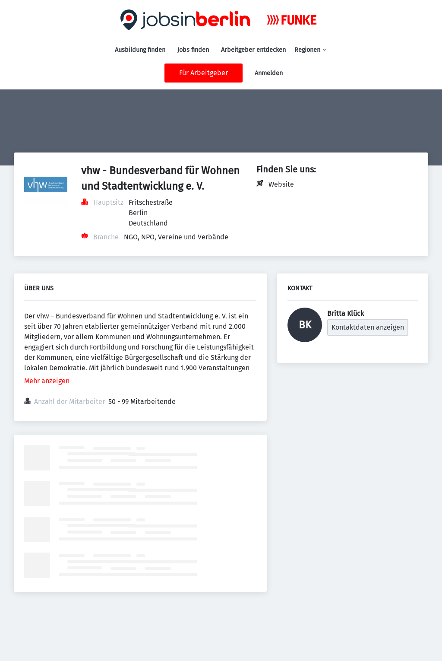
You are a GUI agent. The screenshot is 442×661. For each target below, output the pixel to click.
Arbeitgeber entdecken (253, 50)
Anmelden (269, 73)
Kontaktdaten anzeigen (368, 327)
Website (281, 184)
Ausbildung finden (140, 50)
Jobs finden (193, 50)
